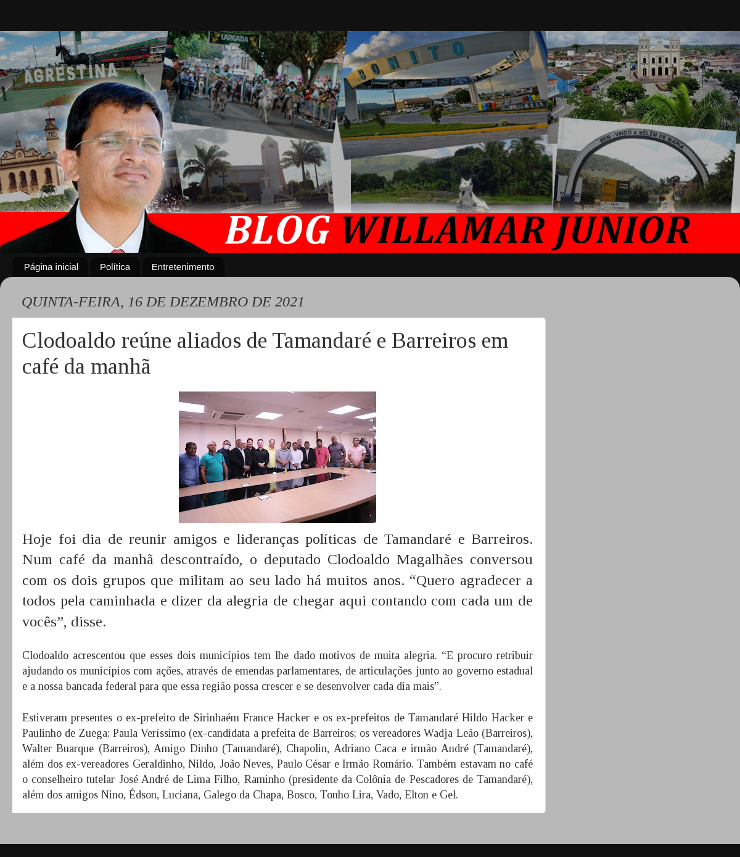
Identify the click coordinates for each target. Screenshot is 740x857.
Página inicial (51, 266)
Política (115, 266)
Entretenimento (183, 266)
